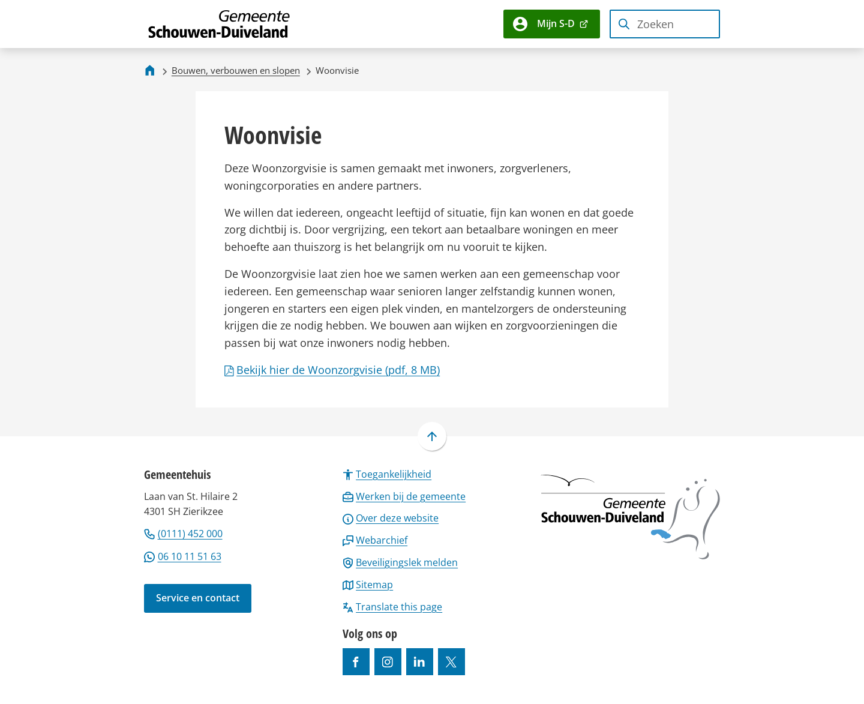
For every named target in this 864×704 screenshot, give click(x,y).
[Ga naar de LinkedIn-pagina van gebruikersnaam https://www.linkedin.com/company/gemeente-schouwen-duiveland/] (419, 661)
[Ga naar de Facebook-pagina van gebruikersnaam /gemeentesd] (356, 661)
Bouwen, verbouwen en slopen (236, 70)
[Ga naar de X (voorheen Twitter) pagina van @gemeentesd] (451, 661)
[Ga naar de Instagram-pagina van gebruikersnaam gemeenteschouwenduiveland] (387, 661)
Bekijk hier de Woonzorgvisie (332, 370)
